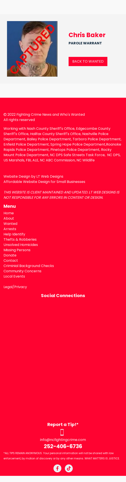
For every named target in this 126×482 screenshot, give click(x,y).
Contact (11, 260)
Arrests (10, 228)
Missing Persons (17, 250)
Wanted (10, 223)
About (9, 218)
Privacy (20, 286)
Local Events (14, 276)
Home (9, 213)
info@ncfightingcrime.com (63, 439)
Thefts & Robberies (20, 239)
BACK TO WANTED (88, 61)
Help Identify (14, 234)
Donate (10, 255)
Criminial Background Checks (29, 265)
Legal (8, 286)
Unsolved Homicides (21, 244)
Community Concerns (22, 271)
